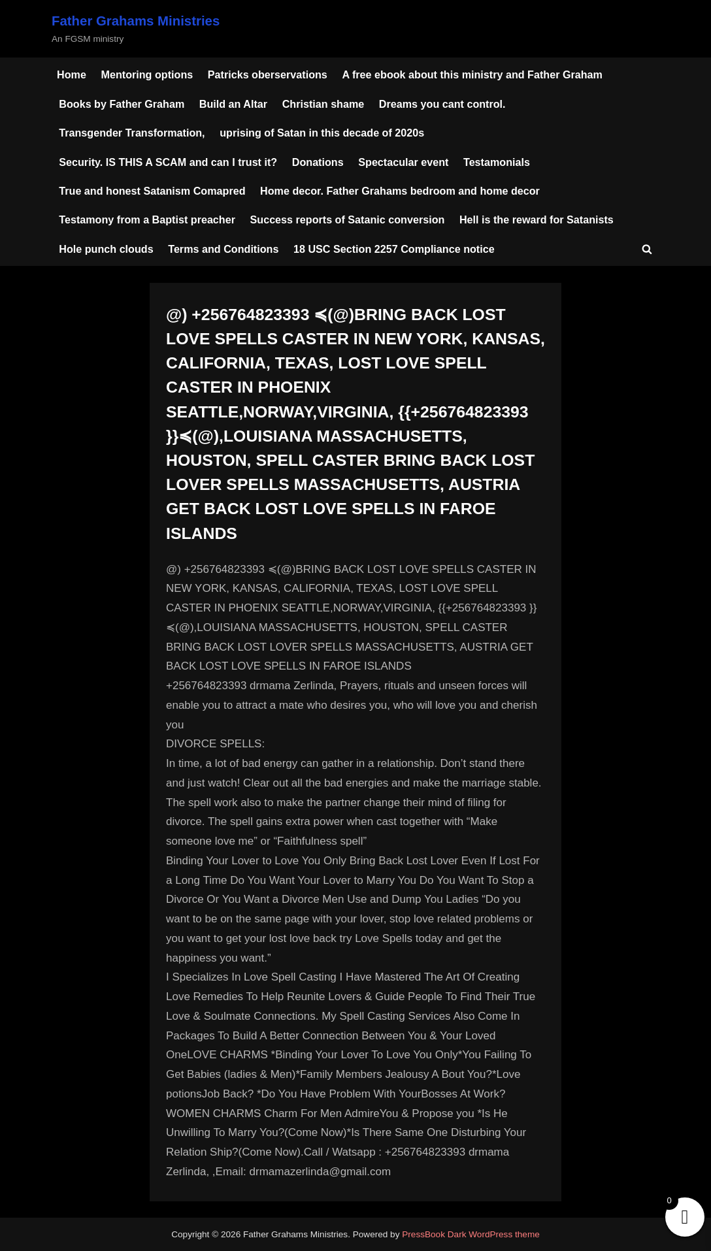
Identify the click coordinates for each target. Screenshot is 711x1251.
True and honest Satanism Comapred (152, 191)
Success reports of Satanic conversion (347, 219)
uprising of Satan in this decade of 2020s (322, 132)
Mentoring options (147, 74)
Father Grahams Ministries (136, 21)
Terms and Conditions (223, 249)
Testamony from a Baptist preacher (147, 219)
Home (71, 74)
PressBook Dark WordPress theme (471, 1234)
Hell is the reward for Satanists (536, 219)
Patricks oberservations (267, 74)
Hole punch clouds (106, 249)
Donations (318, 162)
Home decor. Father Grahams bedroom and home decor (400, 191)
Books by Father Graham (121, 104)
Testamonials (496, 162)
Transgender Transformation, (132, 132)
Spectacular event (403, 162)
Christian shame (323, 104)
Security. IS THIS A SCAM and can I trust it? (168, 162)
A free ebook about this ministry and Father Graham (472, 74)
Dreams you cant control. (442, 104)
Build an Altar (233, 104)
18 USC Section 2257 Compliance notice (394, 249)
